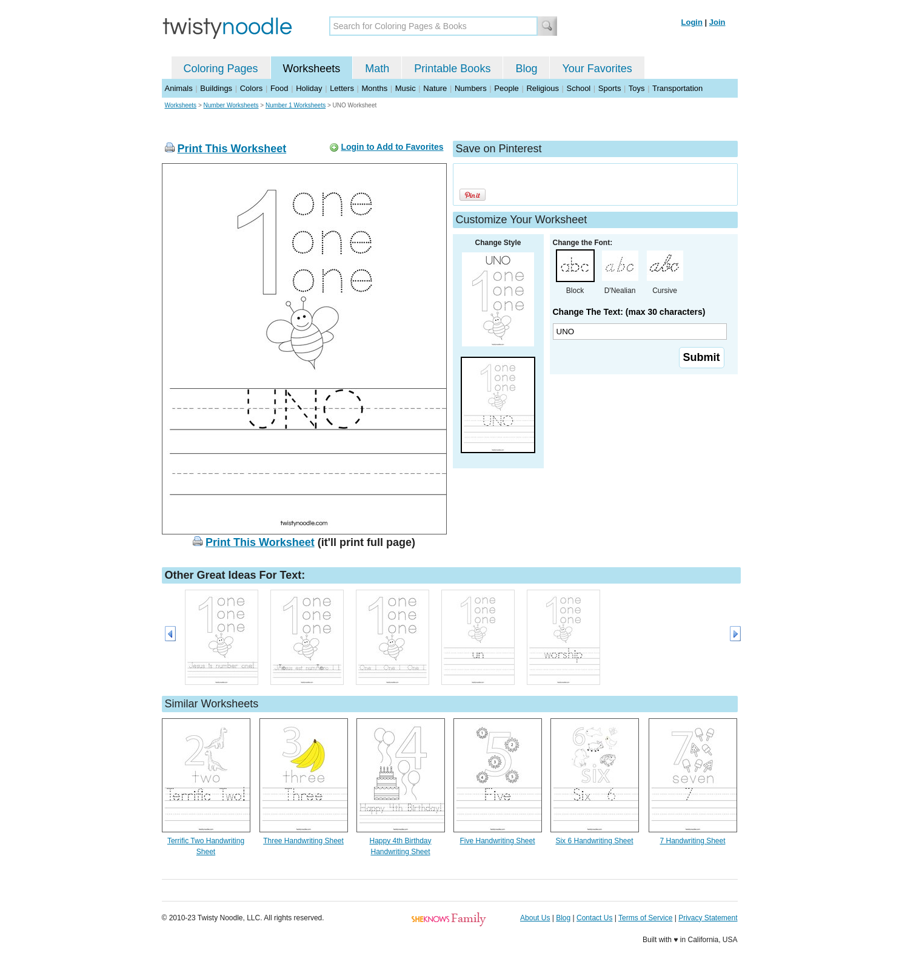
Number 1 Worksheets (296, 105)
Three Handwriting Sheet (303, 841)
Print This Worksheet (232, 149)
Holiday (309, 88)
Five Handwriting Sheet (497, 841)
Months (375, 88)
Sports (609, 88)
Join (717, 22)
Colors (251, 88)
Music (405, 88)
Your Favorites (597, 68)
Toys (637, 88)
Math (377, 68)
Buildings (216, 88)
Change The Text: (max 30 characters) (629, 312)
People (506, 88)
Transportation (677, 88)
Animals (179, 88)
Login (692, 22)
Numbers (471, 88)
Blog (526, 68)
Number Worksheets (231, 105)
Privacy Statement (707, 918)
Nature (435, 88)
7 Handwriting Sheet (692, 841)
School (579, 88)
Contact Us (594, 918)
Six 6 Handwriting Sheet (594, 841)
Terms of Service (645, 918)
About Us (535, 918)
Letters (342, 88)
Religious (542, 88)
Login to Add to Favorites (392, 147)
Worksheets (312, 68)
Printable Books (452, 68)
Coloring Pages (221, 68)
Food (279, 88)
